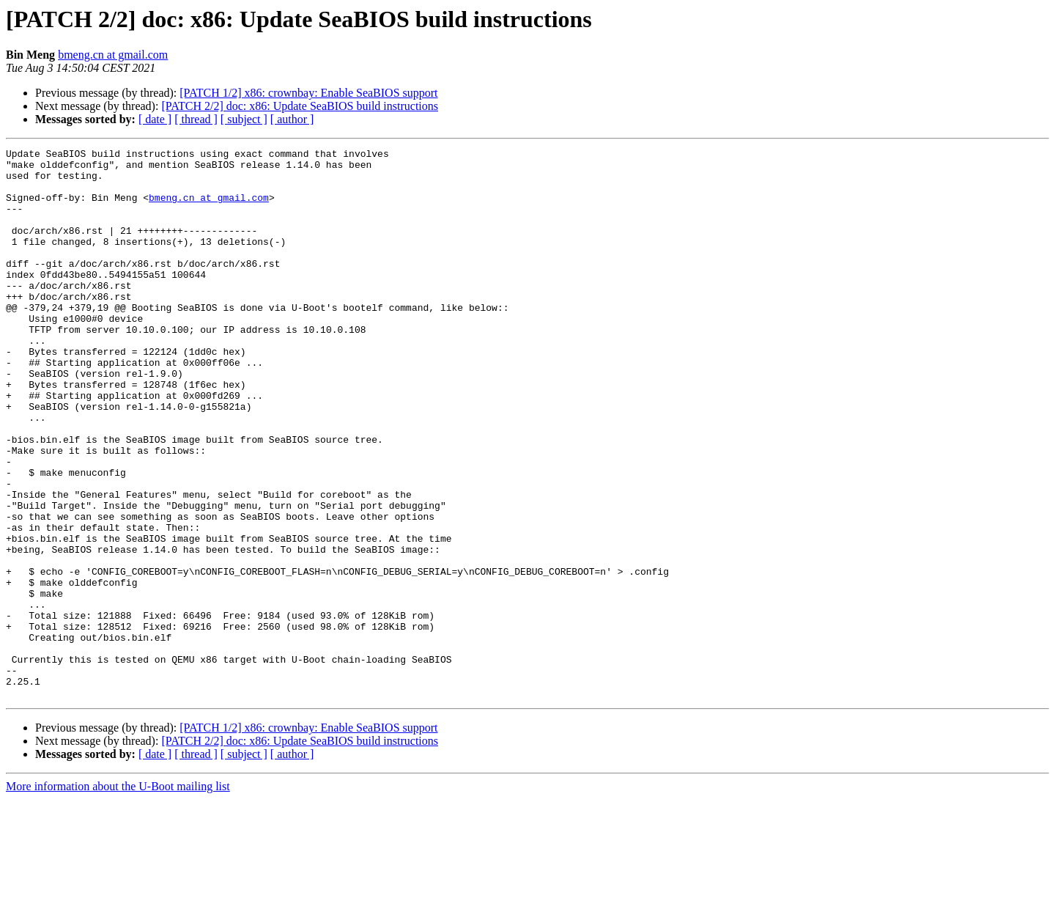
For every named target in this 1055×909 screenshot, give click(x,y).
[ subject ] (244, 119)
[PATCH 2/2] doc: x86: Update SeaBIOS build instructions (299, 106)
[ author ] (292, 119)
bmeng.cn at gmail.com (113, 54)
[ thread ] (196, 119)
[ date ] (154, 119)
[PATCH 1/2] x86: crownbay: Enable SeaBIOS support (308, 93)
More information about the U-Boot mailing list (118, 896)
